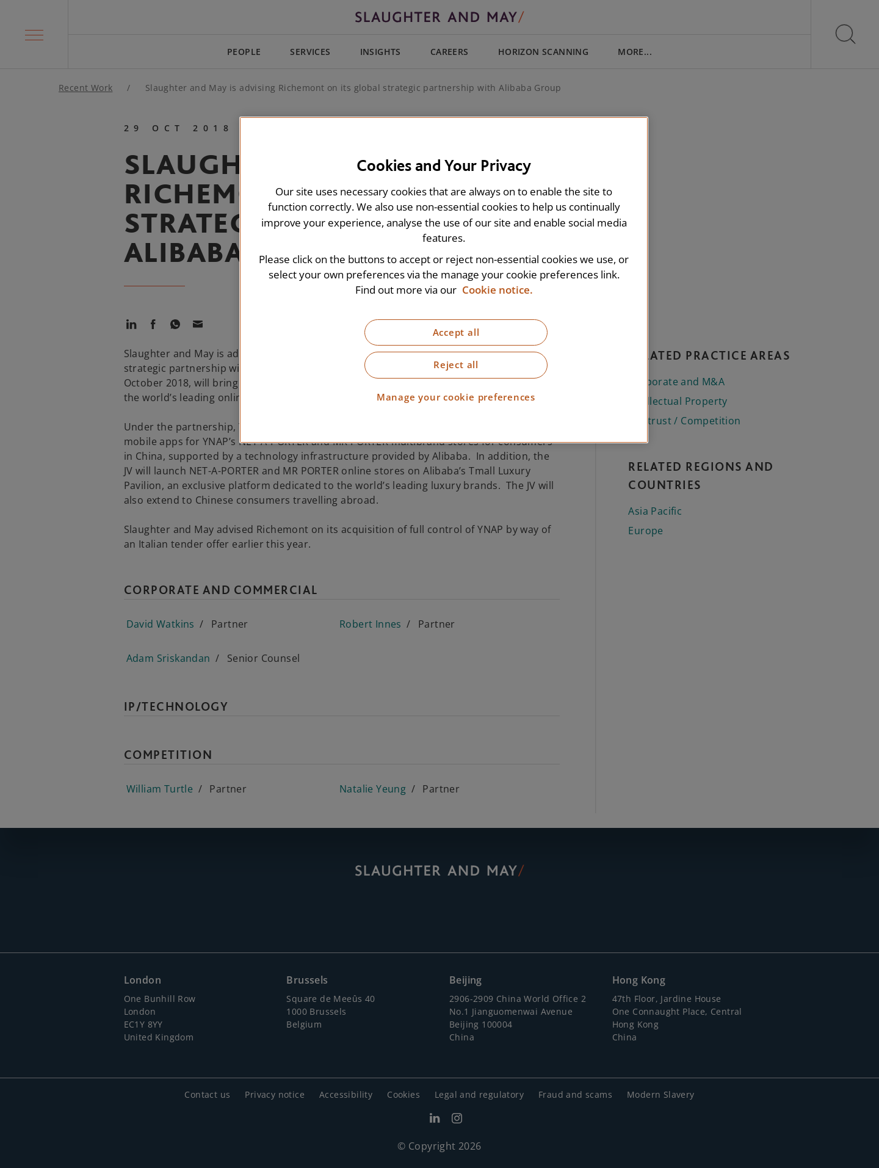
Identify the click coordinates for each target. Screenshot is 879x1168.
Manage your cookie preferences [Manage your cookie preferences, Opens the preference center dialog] (456, 397)
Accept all (456, 332)
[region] (443, 280)
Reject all (456, 364)
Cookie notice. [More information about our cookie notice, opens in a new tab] (497, 290)
